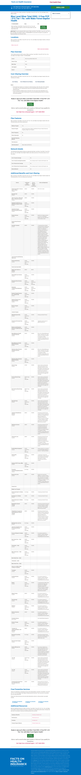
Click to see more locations (43, 49)
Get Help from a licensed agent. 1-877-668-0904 (26, 6)
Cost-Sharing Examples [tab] (40, 81)
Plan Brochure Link (35, 717)
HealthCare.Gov (48, 766)
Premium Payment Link (36, 723)
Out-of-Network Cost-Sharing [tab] (26, 81)
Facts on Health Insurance (21, 2)
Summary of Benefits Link (36, 714)
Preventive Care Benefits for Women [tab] (30, 702)
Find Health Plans (55, 2)
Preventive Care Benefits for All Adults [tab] (17, 702)
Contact (61, 771)
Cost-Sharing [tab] (15, 81)
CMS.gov (35, 760)
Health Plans (16, 12)
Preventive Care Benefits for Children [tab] (43, 702)
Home (12, 12)
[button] (68, 13)
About (57, 771)
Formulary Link (34, 720)
